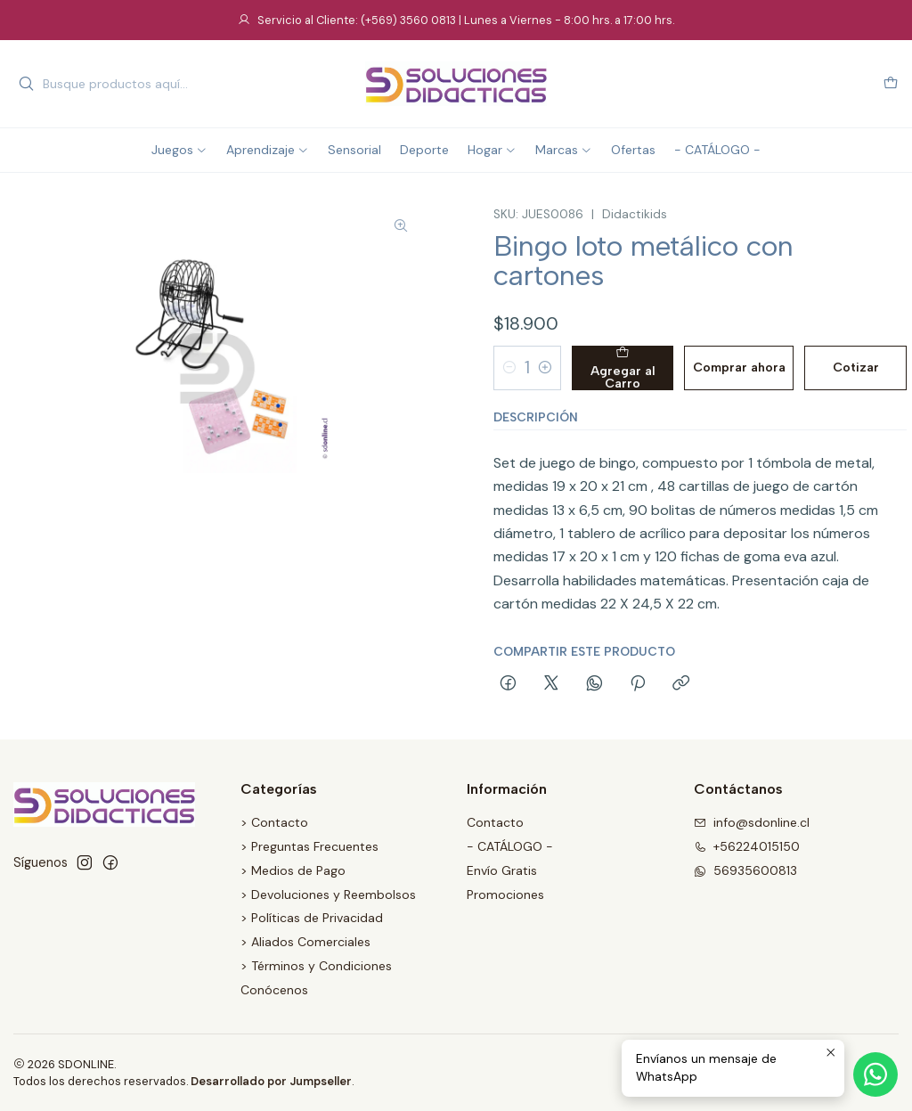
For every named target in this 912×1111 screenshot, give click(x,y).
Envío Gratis (502, 870)
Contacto (495, 822)
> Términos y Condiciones (316, 966)
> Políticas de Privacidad (311, 918)
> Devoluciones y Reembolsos (328, 894)
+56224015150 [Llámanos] (747, 846)
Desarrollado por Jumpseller (271, 1081)
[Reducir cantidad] (509, 368)
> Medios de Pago (293, 870)
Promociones (505, 894)
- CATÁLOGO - (510, 846)
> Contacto (274, 822)
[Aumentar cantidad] (545, 368)
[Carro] (890, 84)
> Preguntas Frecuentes (309, 846)
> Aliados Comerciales (305, 942)
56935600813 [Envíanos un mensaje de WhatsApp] (745, 870)
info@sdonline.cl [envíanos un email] (752, 822)
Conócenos (274, 990)
